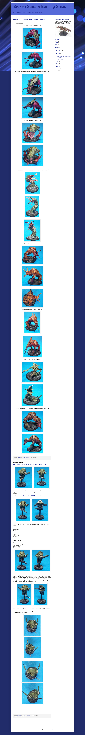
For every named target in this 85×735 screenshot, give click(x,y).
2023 (57, 42)
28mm (17, 459)
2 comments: (28, 457)
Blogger (52, 729)
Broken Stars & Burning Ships (39, 6)
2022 (57, 44)
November (59, 51)
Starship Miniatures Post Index (62, 19)
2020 (57, 45)
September (59, 55)
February (59, 66)
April (58, 63)
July (58, 61)
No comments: (28, 715)
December (59, 50)
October (58, 53)
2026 (57, 41)
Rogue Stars (25, 716)
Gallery (24, 459)
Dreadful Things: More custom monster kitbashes (29, 19)
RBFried (44, 729)
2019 (57, 47)
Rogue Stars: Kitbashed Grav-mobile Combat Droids (30, 464)
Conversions (21, 459)
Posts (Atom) (20, 721)
